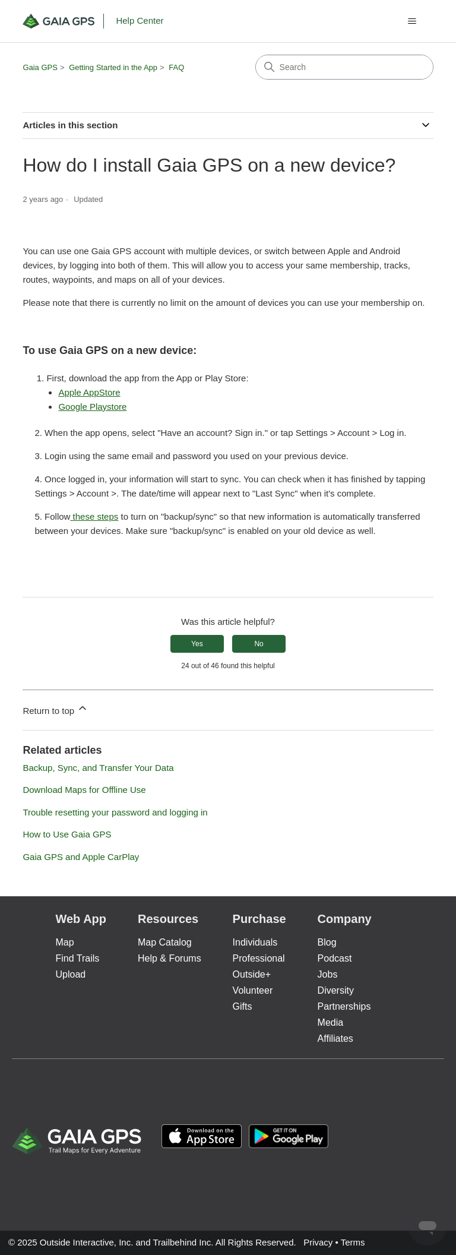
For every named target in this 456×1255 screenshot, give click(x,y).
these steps (94, 516)
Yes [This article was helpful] (197, 644)
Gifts (242, 1006)
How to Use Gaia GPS (67, 834)
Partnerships (344, 1006)
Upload (70, 974)
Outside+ (252, 974)
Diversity (336, 990)
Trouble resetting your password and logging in (115, 812)
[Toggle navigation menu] (412, 21)
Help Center (139, 20)
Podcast (335, 958)
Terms (353, 1242)
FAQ (176, 67)
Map (64, 942)
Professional (259, 958)
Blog (327, 942)
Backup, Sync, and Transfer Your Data (98, 768)
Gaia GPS (40, 67)
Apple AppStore (89, 392)
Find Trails (77, 958)
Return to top (55, 709)
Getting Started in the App (113, 67)
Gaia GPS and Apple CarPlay (81, 857)
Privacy (317, 1242)
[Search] (344, 67)
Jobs (328, 974)
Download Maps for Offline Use (84, 790)
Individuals (255, 942)
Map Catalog (165, 942)
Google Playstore (92, 407)
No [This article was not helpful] (258, 644)
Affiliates (335, 1038)
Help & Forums (169, 958)
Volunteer (253, 990)
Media (331, 1022)
